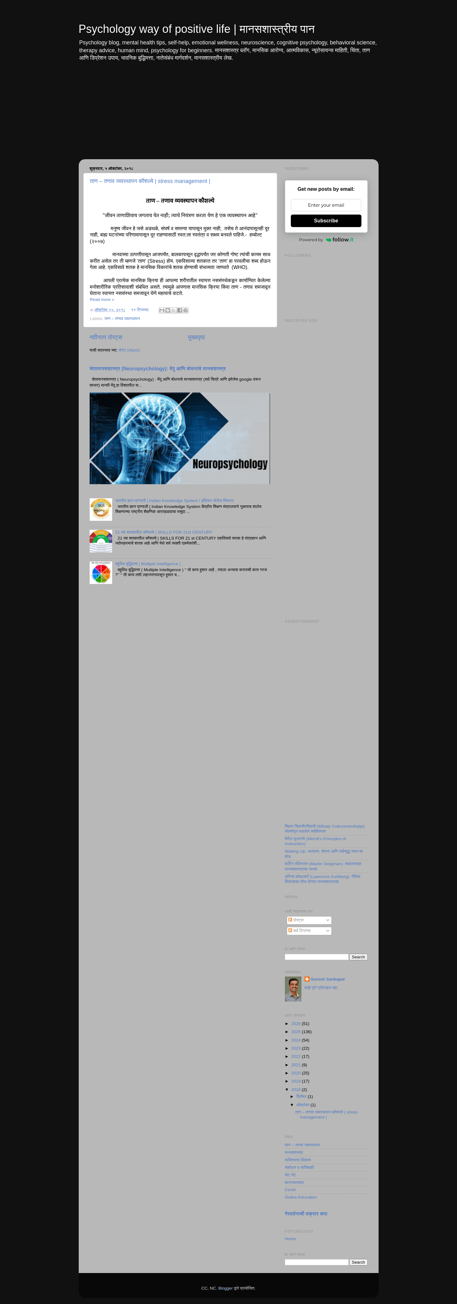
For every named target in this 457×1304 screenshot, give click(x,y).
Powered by (326, 239)
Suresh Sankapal (328, 979)
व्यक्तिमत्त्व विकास (298, 1160)
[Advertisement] (228, 115)
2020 (296, 1073)
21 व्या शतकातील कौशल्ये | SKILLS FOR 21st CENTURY (164, 532)
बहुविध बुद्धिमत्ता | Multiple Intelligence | (148, 563)
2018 (296, 1089)
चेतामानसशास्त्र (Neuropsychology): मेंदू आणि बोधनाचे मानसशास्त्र (158, 368)
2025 (296, 1031)
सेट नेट (290, 1175)
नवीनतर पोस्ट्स (106, 337)
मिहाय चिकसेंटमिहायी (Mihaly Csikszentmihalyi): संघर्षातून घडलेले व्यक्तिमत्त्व (325, 829)
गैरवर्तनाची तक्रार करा (306, 1213)
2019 (296, 1081)
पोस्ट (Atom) (129, 350)
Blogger (225, 1288)
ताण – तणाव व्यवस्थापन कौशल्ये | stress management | (150, 181)
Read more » (102, 299)
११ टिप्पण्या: (141, 309)
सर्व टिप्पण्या (299, 930)
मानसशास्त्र (294, 1152)
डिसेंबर (302, 1096)
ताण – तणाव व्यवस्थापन (122, 318)
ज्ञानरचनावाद (294, 1182)
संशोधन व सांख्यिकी (299, 1167)
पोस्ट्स (295, 920)
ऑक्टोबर (303, 1105)
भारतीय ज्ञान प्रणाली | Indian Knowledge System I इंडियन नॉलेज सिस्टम (174, 500)
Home (290, 1238)
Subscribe (326, 220)
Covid (290, 1189)
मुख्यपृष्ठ (196, 337)
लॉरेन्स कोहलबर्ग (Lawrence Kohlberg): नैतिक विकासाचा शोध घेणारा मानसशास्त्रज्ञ (322, 879)
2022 (296, 1056)
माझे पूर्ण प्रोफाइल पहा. (322, 987)
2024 (296, 1040)
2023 (296, 1048)
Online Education (301, 1197)
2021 (296, 1065)
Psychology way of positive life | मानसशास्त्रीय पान (197, 29)
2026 (296, 1023)
